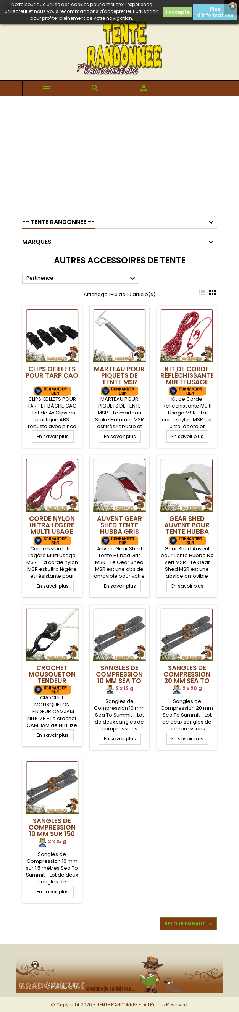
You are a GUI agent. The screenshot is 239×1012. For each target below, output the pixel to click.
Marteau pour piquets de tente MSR (119, 375)
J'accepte (177, 12)
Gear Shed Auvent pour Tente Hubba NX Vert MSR (187, 528)
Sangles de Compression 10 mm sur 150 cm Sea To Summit (52, 833)
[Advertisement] (119, 153)
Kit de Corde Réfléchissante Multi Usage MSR (187, 378)
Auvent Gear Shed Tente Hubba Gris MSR (119, 528)
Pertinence (81, 278)
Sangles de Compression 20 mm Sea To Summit (186, 677)
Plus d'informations (215, 12)
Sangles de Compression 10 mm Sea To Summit (119, 677)
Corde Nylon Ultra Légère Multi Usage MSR (52, 528)
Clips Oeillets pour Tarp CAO (52, 372)
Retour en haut (189, 923)
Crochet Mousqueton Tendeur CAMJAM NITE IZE (52, 680)
